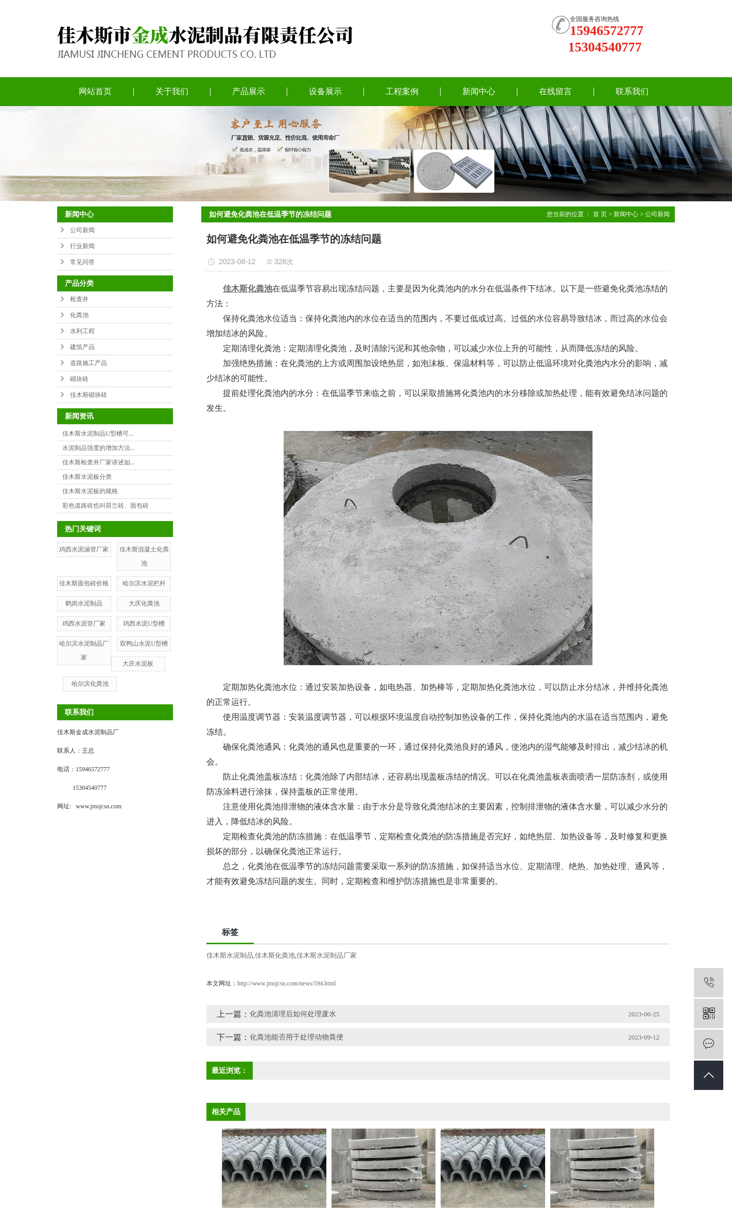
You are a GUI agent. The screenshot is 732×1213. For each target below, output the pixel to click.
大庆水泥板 (138, 663)
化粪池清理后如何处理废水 (293, 1014)
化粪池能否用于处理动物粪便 (296, 1037)
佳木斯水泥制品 (229, 955)
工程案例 (402, 91)
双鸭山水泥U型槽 (144, 643)
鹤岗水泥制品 (83, 603)
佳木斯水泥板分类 (87, 476)
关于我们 (171, 91)
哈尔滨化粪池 (90, 683)
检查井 (79, 299)
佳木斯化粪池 (275, 955)
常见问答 (82, 262)
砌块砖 (79, 379)
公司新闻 (82, 230)
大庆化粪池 (144, 603)
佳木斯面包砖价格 (84, 583)
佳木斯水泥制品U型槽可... (97, 433)
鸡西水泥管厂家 (84, 623)
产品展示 (248, 91)
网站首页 (95, 91)
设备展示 (325, 91)
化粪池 (79, 315)
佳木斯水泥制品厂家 (327, 955)
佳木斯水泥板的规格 (90, 491)
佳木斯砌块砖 (88, 394)
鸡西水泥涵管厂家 (84, 549)
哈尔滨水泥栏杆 (144, 583)
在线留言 (555, 91)
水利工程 (82, 331)
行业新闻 (82, 246)
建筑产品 (82, 347)
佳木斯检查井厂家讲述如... (98, 462)
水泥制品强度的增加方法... (98, 448)
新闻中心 (478, 91)
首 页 (600, 214)
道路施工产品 (88, 363)
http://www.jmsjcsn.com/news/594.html (286, 983)
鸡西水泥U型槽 (144, 623)
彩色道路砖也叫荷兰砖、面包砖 (105, 505)
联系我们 (632, 91)
